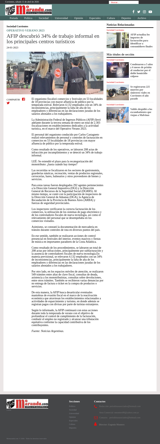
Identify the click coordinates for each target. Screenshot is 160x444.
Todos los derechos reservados (36, 438)
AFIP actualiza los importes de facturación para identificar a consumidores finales (141, 40)
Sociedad (43, 18)
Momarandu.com (13, 438)
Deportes (126, 18)
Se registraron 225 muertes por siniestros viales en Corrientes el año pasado (140, 92)
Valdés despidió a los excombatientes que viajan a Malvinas (141, 112)
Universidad (61, 18)
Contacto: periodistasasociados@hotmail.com (119, 417)
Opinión (78, 18)
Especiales (95, 18)
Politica (72, 406)
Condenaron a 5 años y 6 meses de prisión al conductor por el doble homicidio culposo (141, 70)
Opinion (72, 417)
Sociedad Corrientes (115, 30)
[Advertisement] (55, 360)
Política (28, 18)
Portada (14, 18)
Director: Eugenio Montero (112, 424)
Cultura (111, 18)
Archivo (141, 18)
